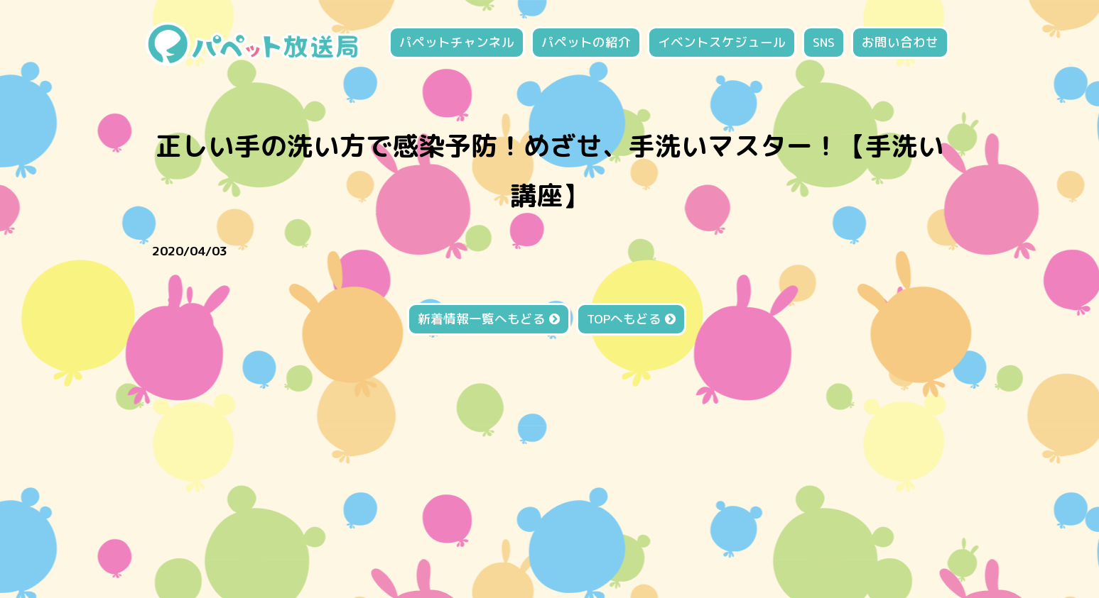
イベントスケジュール (722, 42)
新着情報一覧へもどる (489, 319)
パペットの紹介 (586, 42)
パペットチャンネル (456, 42)
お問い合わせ (900, 42)
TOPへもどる (631, 319)
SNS (824, 42)
